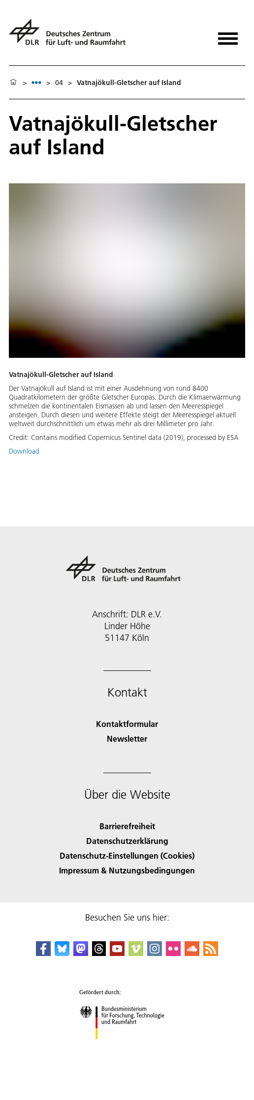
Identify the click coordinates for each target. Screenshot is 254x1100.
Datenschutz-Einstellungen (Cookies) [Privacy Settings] (127, 855)
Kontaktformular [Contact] (127, 724)
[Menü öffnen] (228, 35)
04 (59, 82)
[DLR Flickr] (173, 952)
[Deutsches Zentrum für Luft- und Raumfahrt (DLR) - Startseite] (71, 36)
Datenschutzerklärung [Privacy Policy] (127, 841)
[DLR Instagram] (154, 952)
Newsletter (127, 738)
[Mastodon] (80, 952)
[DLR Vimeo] (135, 952)
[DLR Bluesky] (62, 952)
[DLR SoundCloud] (192, 952)
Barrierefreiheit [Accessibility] (127, 826)
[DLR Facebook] (43, 952)
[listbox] (36, 82)
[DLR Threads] (99, 952)
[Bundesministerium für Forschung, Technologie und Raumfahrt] (127, 1047)
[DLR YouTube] (117, 952)
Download (24, 451)
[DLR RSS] (210, 952)
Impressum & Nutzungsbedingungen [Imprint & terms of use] (127, 870)
